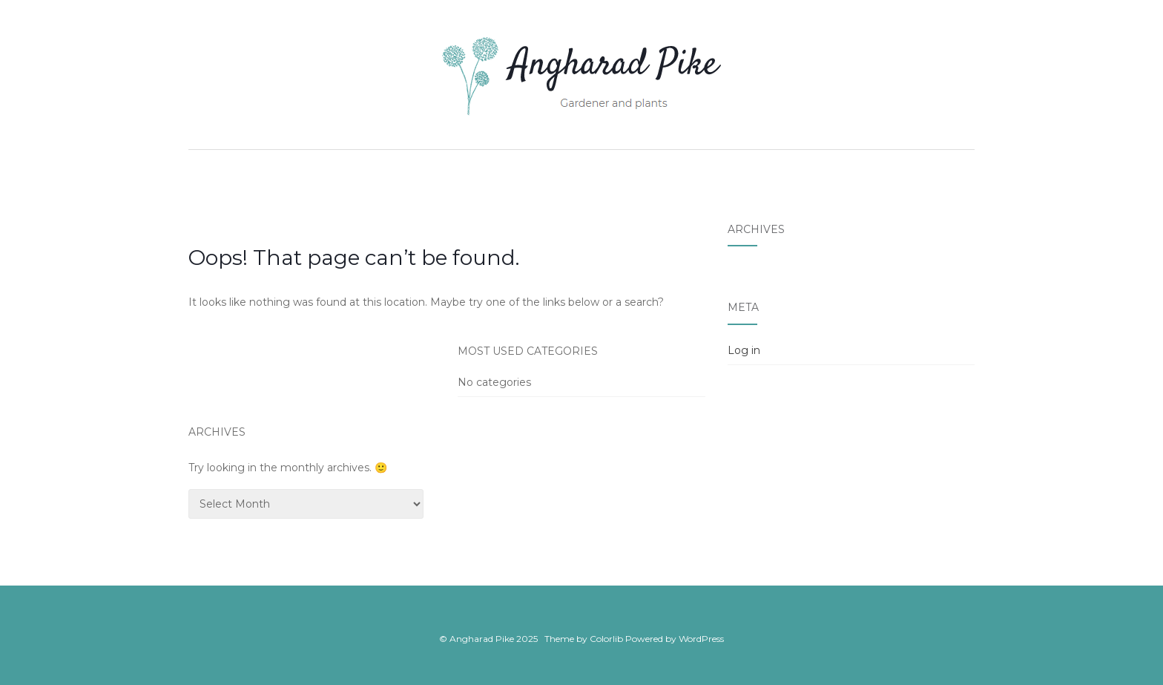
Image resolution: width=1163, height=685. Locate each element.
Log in (744, 350)
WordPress (701, 638)
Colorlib (606, 638)
